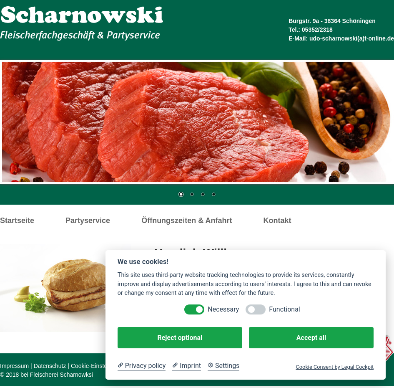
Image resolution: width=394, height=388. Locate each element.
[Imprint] (186, 366)
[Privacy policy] (142, 366)
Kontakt (277, 220)
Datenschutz (50, 366)
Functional (284, 309)
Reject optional (179, 338)
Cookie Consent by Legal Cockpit (335, 367)
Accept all (311, 338)
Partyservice (87, 220)
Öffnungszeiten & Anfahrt (186, 220)
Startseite (17, 220)
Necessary (223, 309)
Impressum (14, 366)
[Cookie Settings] (223, 366)
